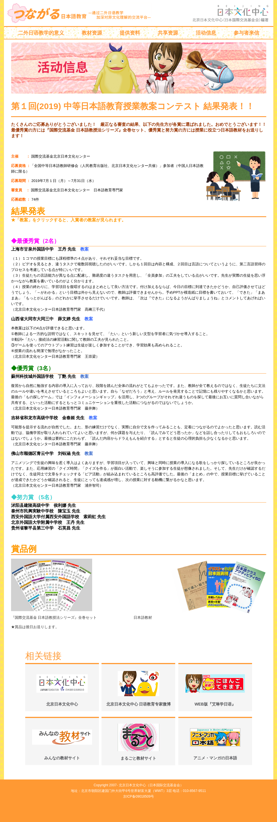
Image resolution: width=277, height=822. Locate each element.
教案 (84, 376)
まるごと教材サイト (138, 758)
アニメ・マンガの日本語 (215, 758)
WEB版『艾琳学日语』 (215, 704)
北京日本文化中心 (62, 704)
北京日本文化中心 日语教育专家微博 (138, 704)
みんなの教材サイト (62, 758)
